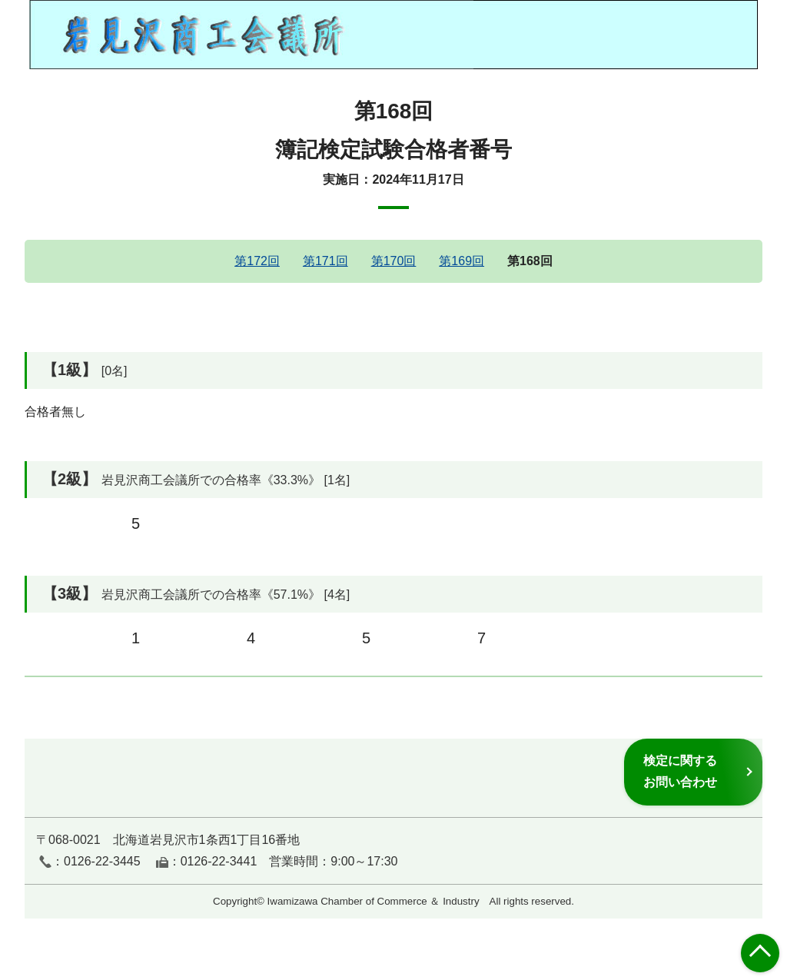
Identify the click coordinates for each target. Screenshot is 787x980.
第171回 (325, 260)
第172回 (257, 260)
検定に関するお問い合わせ (680, 771)
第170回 (394, 260)
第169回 (461, 260)
